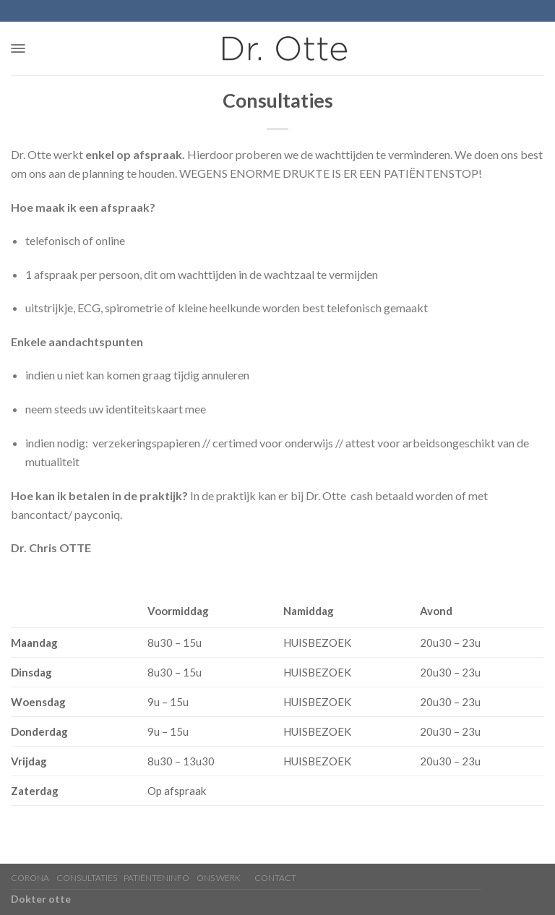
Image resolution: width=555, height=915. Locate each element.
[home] (284, 48)
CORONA (30, 877)
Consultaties (86, 877)
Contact (275, 877)
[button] (18, 48)
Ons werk (219, 877)
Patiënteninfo (156, 877)
